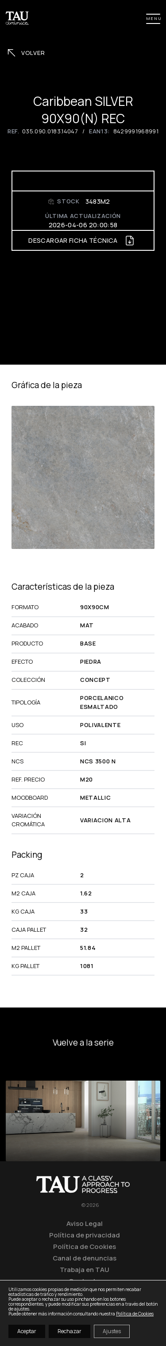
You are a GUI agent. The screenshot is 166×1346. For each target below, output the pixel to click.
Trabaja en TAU (84, 1269)
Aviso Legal (84, 1223)
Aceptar (26, 1331)
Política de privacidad (84, 1234)
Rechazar (69, 1331)
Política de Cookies (84, 1246)
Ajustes (112, 1331)
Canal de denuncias (84, 1257)
